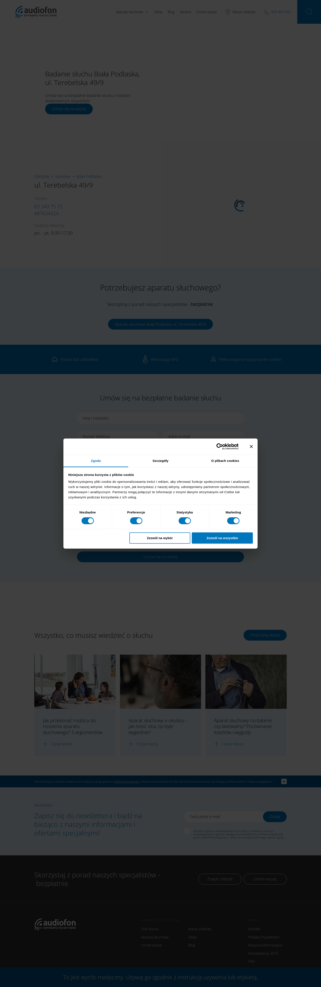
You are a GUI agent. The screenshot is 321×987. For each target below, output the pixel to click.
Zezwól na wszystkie (222, 538)
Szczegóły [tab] (160, 460)
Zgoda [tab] (96, 460)
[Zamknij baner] (251, 446)
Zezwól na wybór (160, 538)
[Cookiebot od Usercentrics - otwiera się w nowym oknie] (223, 446)
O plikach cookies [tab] (225, 460)
